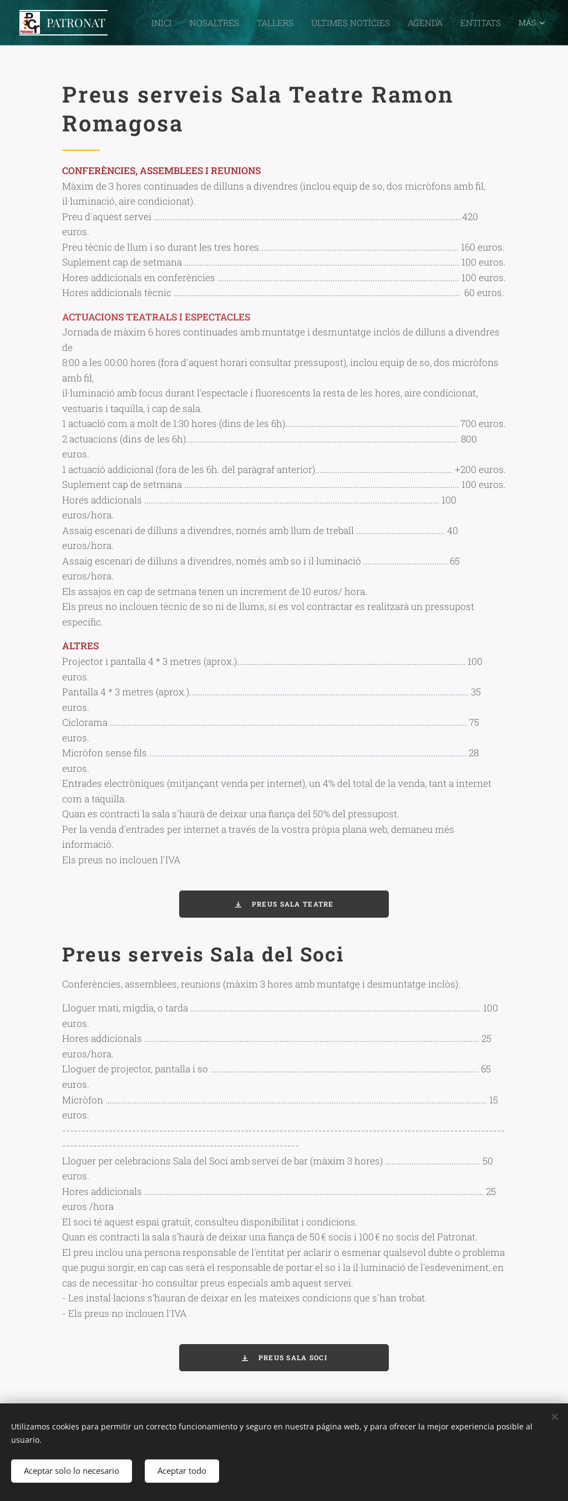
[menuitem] (190, 23)
